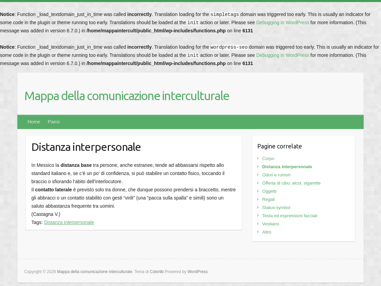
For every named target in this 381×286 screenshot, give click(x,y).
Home (34, 122)
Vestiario (270, 223)
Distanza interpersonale (69, 222)
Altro (266, 232)
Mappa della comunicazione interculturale (126, 95)
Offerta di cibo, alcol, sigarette (291, 183)
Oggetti (269, 191)
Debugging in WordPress (282, 22)
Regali (268, 199)
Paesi (54, 122)
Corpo (268, 158)
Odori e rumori (276, 174)
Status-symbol (276, 207)
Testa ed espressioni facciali (289, 215)
